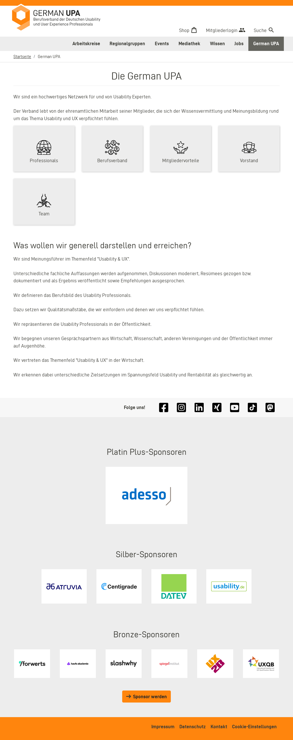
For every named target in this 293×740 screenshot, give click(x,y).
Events (162, 43)
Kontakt (219, 726)
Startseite (22, 56)
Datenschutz (192, 726)
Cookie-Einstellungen (254, 726)
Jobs (238, 43)
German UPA (266, 43)
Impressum (163, 726)
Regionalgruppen (127, 43)
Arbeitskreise (86, 43)
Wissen (217, 43)
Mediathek (189, 43)
